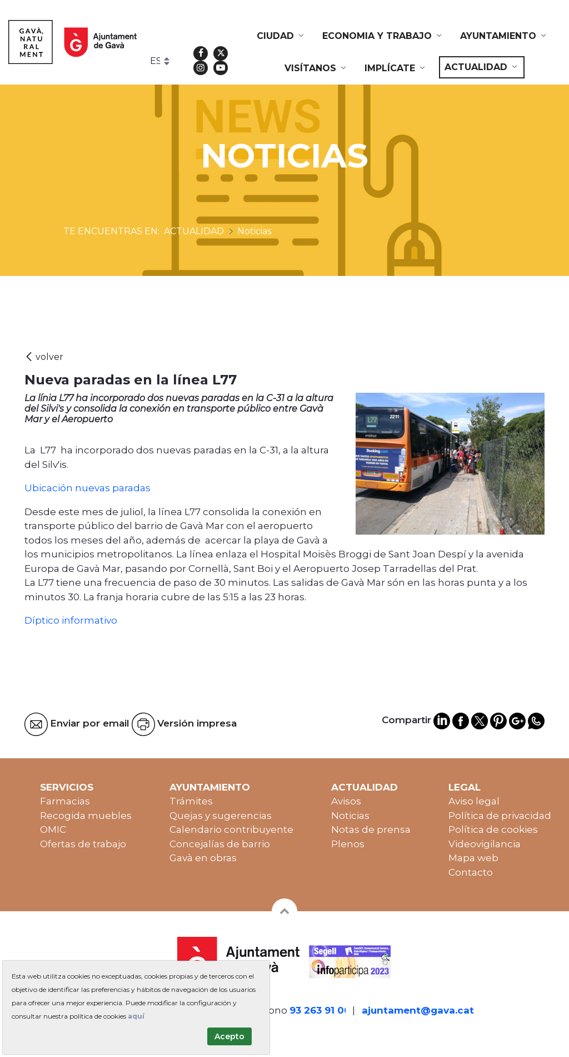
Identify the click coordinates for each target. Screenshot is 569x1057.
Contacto (470, 872)
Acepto (229, 1036)
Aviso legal (474, 801)
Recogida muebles (86, 815)
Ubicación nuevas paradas (87, 487)
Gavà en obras (203, 857)
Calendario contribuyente (231, 829)
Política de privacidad (499, 815)
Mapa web (473, 857)
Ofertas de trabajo (83, 843)
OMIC (53, 829)
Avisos (346, 801)
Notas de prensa (371, 829)
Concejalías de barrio (219, 843)
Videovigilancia (484, 843)
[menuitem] (281, 36)
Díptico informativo (70, 620)
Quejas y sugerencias (220, 815)
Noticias (350, 815)
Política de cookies (493, 829)
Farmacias (65, 801)
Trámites (191, 801)
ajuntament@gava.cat (418, 1010)
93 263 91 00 (320, 1010)
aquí (136, 1016)
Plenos (348, 843)
